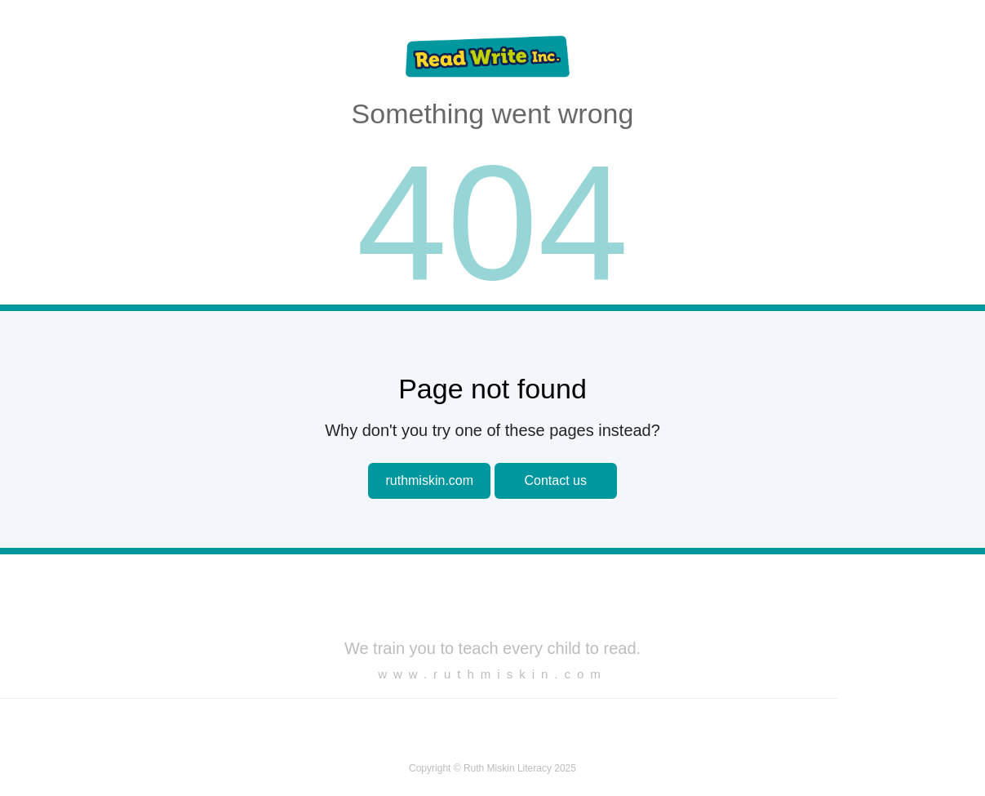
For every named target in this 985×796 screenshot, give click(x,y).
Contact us (555, 480)
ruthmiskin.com (429, 480)
